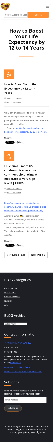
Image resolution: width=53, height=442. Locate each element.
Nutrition (8, 301)
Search (38, 15)
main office (15, 362)
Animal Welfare (11, 288)
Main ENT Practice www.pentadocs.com (23, 371)
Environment (10, 292)
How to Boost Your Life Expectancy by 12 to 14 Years (20, 88)
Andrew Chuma (13, 98)
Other (6, 305)
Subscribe (13, 408)
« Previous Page (16, 254)
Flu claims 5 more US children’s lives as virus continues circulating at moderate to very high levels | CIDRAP (20, 174)
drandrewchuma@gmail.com (17, 367)
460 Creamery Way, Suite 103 (17, 342)
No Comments (12, 102)
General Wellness (12, 296)
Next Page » (38, 254)
